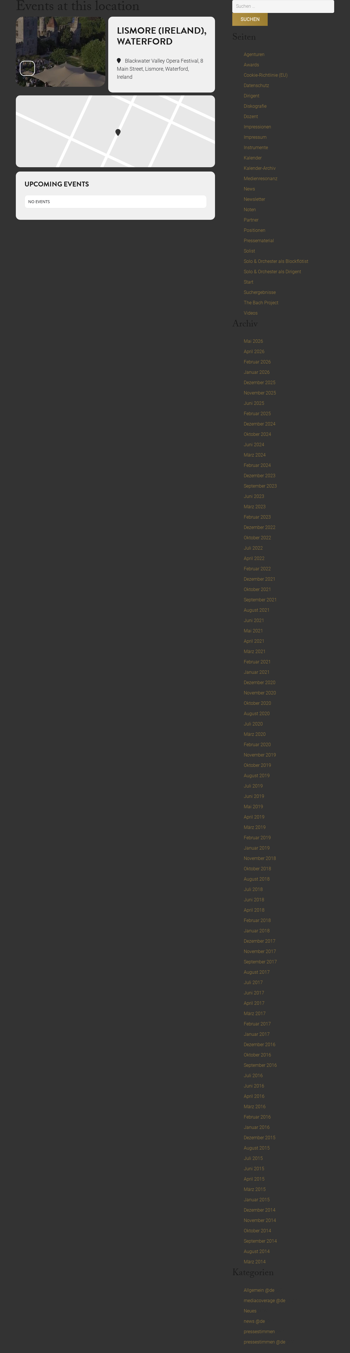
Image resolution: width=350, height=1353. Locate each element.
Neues (250, 1311)
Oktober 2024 (257, 434)
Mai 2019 (253, 806)
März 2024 (255, 455)
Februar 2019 (257, 837)
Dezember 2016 (259, 1044)
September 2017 (260, 962)
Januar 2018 (257, 931)
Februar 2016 (257, 1117)
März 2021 (255, 651)
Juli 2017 (253, 982)
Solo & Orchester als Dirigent (272, 271)
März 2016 (255, 1106)
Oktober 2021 (257, 589)
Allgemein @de (259, 1290)
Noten (250, 209)
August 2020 (257, 713)
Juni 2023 (254, 496)
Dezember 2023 (259, 475)
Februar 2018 (257, 920)
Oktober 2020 (257, 703)
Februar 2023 (257, 517)
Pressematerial (259, 240)
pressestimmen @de (264, 1342)
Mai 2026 (253, 341)
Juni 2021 (254, 620)
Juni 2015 (254, 1168)
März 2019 (255, 827)
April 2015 (254, 1179)
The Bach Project (261, 302)
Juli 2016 (253, 1075)
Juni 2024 (254, 444)
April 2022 (254, 558)
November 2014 (260, 1220)
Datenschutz (256, 85)
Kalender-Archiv (260, 168)
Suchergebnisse (260, 292)
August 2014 (257, 1251)
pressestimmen (259, 1331)
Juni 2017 (254, 993)
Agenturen (254, 54)
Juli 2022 (253, 548)
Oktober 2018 (257, 868)
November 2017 (260, 951)
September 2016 (260, 1065)
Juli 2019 (253, 786)
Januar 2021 (257, 672)
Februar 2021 (257, 662)
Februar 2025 (257, 413)
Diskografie (255, 106)
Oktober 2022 (257, 537)
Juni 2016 (254, 1086)
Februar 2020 (257, 744)
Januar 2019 (257, 848)
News (249, 189)
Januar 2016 (257, 1127)
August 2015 (257, 1148)
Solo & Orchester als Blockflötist (276, 261)
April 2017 (254, 1003)
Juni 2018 (254, 899)
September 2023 (260, 486)
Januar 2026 (257, 372)
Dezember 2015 (259, 1137)
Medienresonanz (260, 178)
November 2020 (260, 693)
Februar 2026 (257, 362)
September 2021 (260, 600)
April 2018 (254, 910)
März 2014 (255, 1262)
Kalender (253, 158)
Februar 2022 (257, 568)
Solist (249, 251)
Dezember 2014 (259, 1210)
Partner (251, 220)
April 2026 (254, 351)
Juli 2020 (253, 724)
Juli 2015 (253, 1158)
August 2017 (257, 972)
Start (248, 282)
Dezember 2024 (259, 424)
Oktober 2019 (257, 765)
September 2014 (260, 1241)
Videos (251, 313)
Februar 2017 (257, 1024)
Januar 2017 (257, 1034)
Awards (251, 65)
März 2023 (255, 506)
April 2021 (254, 641)
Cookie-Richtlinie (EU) (266, 75)
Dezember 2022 (259, 527)
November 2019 (260, 755)
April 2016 (254, 1096)
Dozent (251, 116)
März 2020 (255, 734)
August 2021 (257, 610)
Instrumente (256, 147)
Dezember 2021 (259, 579)
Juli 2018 (253, 889)
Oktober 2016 (257, 1055)
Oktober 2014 (257, 1230)
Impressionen (257, 127)
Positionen (254, 230)
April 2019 (254, 817)
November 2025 (260, 393)
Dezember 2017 (259, 941)
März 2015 (255, 1189)
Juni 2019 (254, 796)
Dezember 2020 (259, 682)
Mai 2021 (253, 631)
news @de (254, 1321)
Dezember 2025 (259, 382)
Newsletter (254, 199)
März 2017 (255, 1013)
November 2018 (260, 858)
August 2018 (257, 879)
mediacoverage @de (264, 1300)
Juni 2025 (254, 403)
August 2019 (257, 775)
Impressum (255, 137)
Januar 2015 (257, 1199)
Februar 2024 (257, 465)
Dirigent (251, 96)
